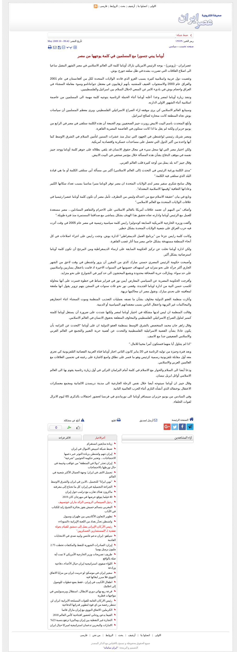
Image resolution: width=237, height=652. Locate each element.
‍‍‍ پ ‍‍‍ (67, 47)
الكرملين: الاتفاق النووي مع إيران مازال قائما (87, 609)
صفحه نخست (184, 46)
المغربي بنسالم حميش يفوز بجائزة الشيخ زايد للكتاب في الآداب (82, 509)
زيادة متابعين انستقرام (99, 443)
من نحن (94, 635)
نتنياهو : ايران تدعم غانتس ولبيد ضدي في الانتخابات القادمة (83, 538)
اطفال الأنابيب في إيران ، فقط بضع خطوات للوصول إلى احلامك (82, 584)
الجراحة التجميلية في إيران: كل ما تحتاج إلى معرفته (82, 486)
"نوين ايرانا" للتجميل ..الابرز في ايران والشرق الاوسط (81, 481)
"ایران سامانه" (108, 647)
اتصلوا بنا (140, 6)
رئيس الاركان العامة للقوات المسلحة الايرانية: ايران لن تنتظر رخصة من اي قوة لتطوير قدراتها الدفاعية (81, 602)
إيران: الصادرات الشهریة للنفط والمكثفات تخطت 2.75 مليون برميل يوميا (81, 547)
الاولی (151, 6)
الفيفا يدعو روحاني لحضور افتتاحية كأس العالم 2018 (82, 615)
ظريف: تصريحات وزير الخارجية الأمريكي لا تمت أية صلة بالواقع (83, 556)
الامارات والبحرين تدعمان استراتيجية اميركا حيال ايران (81, 625)
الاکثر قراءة (63, 437)
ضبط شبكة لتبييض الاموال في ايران (91, 448)
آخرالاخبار (98, 437)
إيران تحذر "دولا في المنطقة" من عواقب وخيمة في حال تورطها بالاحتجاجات (83, 465)
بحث (120, 6)
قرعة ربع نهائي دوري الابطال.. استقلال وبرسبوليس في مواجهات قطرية (81, 593)
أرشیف (129, 6)
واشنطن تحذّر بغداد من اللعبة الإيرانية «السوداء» (85, 521)
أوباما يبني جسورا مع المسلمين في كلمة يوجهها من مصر (118, 56)
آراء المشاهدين (181, 437)
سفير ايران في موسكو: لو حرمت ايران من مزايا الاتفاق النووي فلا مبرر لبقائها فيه (81, 575)
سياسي (171, 46)
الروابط (111, 6)
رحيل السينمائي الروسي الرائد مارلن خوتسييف (85, 502)
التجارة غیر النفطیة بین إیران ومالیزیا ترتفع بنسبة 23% (81, 620)
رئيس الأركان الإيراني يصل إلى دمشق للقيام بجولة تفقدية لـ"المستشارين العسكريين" (83, 528)
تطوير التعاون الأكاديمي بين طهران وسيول (87, 516)
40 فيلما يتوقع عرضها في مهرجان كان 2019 (87, 497)
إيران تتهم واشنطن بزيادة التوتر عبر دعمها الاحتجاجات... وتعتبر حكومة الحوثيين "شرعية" (88, 456)
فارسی (101, 6)
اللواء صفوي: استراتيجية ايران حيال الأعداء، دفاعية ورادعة (83, 565)
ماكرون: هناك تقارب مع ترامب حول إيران (88, 491)
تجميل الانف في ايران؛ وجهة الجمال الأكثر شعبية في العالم (82, 474)
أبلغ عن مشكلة (72, 420)
